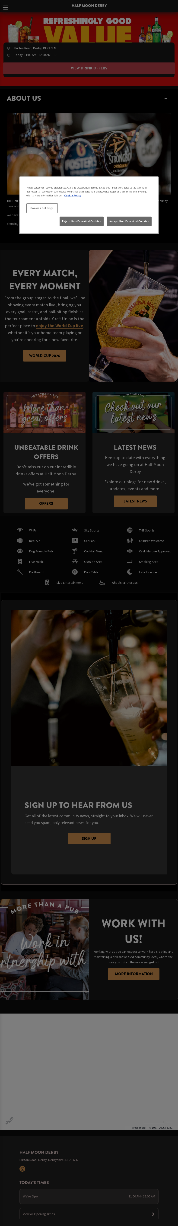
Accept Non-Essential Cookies (129, 221)
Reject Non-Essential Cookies (81, 221)
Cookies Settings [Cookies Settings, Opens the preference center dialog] (42, 208)
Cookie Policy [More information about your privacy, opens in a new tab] (72, 195)
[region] (89, 205)
